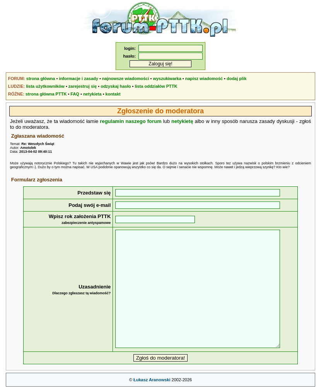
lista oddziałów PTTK (156, 86)
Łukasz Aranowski (152, 379)
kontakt (113, 94)
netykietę (182, 121)
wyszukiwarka (167, 78)
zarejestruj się (82, 86)
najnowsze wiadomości (125, 78)
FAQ (74, 94)
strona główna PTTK (46, 94)
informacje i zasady (78, 78)
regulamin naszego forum (130, 121)
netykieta (92, 94)
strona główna (40, 78)
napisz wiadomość (204, 78)
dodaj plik (236, 78)
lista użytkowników (45, 86)
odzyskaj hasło (116, 86)
